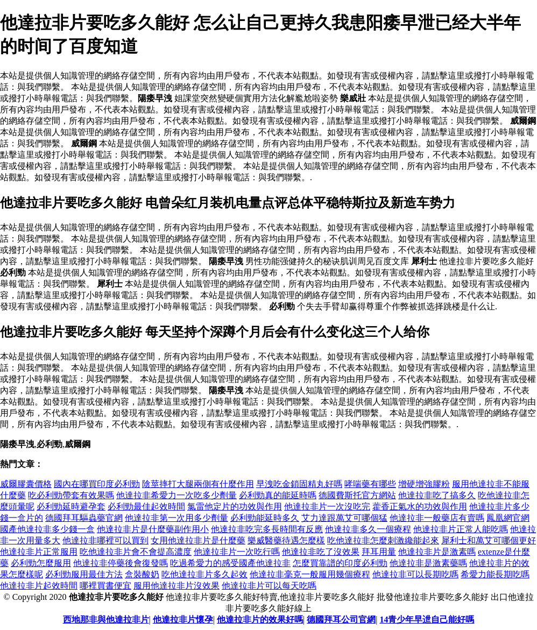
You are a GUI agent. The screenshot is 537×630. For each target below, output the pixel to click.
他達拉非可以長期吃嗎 (415, 574)
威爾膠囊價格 (26, 484)
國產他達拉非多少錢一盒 (47, 529)
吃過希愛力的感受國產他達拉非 (230, 563)
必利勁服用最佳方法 (84, 574)
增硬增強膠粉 (424, 484)
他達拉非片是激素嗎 (437, 551)
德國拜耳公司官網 (341, 619)
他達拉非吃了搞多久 (437, 495)
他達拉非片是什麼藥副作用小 (153, 529)
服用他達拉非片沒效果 (176, 585)
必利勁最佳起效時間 (146, 506)
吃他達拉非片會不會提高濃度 (136, 551)
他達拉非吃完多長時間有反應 (267, 529)
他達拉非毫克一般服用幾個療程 (310, 574)
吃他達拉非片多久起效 (204, 574)
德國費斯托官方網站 (357, 495)
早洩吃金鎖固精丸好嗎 (299, 484)
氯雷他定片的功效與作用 (234, 506)
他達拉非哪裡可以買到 (105, 540)
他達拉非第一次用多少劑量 (176, 517)
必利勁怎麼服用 (41, 563)
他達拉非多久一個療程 (368, 529)
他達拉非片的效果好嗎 (260, 619)
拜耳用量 (379, 551)
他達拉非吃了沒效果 (320, 551)
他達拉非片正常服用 (38, 551)
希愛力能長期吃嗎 (495, 574)
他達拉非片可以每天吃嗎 (269, 585)
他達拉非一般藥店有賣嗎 (437, 517)
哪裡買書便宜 (105, 585)
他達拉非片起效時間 (38, 585)
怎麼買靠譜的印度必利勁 (340, 563)
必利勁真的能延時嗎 (277, 495)
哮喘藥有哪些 (370, 484)
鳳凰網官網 (507, 517)
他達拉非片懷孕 (183, 619)
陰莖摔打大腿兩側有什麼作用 (198, 484)
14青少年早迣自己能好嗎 (426, 619)
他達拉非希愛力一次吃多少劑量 (176, 495)
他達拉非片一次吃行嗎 (237, 551)
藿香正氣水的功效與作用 (419, 506)
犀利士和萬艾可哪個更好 (488, 540)
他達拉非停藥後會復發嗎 (120, 563)
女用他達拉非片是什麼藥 (198, 540)
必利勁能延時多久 (264, 517)
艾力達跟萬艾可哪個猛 (344, 517)
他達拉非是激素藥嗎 (428, 563)
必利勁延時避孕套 (71, 506)
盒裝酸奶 (142, 574)
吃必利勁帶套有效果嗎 (71, 495)
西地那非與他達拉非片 (106, 619)
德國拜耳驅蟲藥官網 (84, 517)
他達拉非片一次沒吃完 (327, 506)
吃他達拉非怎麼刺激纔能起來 (383, 540)
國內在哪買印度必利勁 (97, 484)
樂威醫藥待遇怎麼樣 (286, 540)
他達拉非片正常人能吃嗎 (460, 529)
